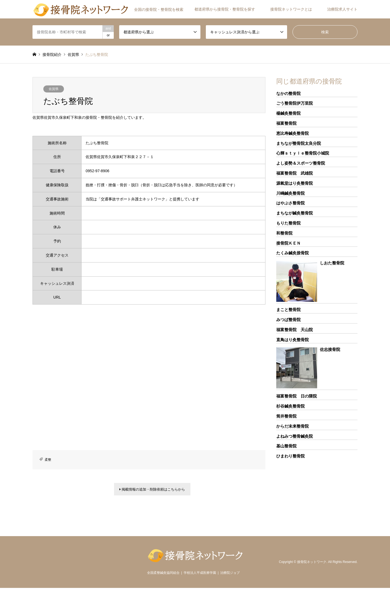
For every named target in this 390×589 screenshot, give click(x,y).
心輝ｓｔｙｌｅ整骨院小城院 (302, 153)
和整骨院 (284, 233)
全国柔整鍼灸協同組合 (163, 574)
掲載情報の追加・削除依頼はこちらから (152, 490)
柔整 (48, 460)
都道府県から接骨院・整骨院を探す (224, 9)
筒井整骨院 (286, 416)
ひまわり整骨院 (290, 456)
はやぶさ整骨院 (290, 203)
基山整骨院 (286, 446)
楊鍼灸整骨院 (288, 113)
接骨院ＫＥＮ (288, 243)
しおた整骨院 (332, 263)
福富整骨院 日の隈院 (296, 396)
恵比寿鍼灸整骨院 (292, 133)
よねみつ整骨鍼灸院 (294, 436)
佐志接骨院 (330, 349)
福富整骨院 (286, 123)
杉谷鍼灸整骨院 (290, 406)
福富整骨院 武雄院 (294, 173)
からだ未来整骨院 (292, 426)
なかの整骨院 (288, 93)
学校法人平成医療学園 (200, 574)
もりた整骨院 (288, 223)
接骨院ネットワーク (311, 563)
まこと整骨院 (288, 309)
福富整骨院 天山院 (294, 329)
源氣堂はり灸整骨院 (294, 183)
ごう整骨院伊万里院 (294, 103)
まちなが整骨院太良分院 (298, 143)
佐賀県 (53, 89)
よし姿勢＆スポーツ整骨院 (300, 163)
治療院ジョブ (230, 574)
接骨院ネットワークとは (291, 9)
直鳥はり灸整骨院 (292, 339)
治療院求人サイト (342, 9)
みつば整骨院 (288, 319)
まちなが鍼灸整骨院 (294, 213)
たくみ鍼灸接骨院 (292, 253)
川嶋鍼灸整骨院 (290, 193)
